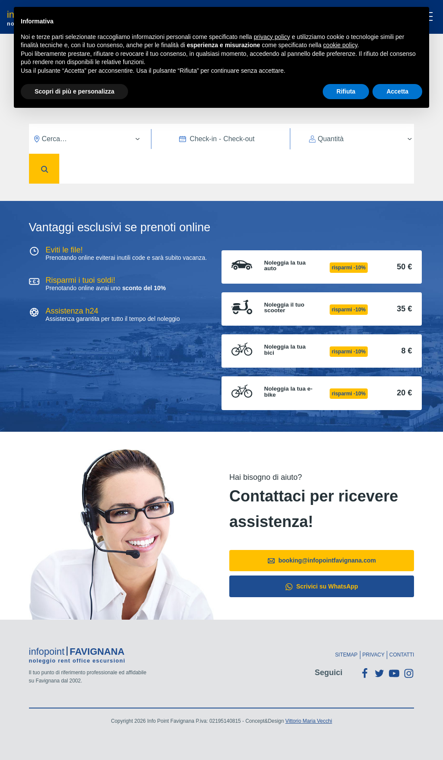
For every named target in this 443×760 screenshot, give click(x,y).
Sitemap (346, 655)
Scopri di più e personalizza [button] (74, 91)
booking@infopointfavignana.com (322, 560)
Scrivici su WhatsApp (322, 586)
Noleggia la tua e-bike (288, 392)
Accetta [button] (397, 91)
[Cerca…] (87, 139)
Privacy (374, 655)
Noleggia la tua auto (285, 266)
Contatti (401, 655)
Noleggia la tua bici (285, 350)
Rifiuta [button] (346, 91)
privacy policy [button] (272, 36)
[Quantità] (361, 139)
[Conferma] (44, 169)
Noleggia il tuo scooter (284, 308)
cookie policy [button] (340, 45)
